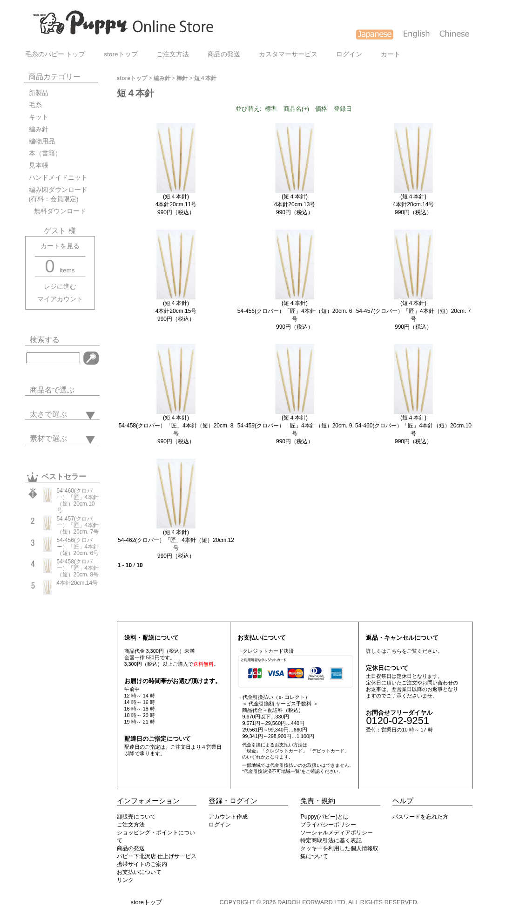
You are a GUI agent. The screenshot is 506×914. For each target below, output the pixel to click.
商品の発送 (224, 54)
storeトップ (120, 54)
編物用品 (42, 141)
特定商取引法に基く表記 (331, 840)
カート (390, 54)
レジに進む (60, 286)
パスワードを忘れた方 (420, 816)
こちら (394, 651)
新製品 (38, 92)
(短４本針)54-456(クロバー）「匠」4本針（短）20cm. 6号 (294, 311)
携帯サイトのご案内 (142, 864)
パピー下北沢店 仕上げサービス (156, 856)
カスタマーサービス (288, 54)
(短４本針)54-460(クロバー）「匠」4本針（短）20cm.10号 (413, 425)
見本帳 (38, 165)
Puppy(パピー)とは (324, 816)
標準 (271, 108)
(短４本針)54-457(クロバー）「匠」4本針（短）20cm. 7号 (413, 311)
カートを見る (60, 246)
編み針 (38, 129)
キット (38, 117)
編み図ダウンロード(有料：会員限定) (58, 194)
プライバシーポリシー (328, 824)
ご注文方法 (172, 54)
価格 (321, 108)
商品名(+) (296, 108)
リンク (125, 880)
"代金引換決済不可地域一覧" (271, 771)
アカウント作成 (228, 816)
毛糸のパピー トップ (55, 54)
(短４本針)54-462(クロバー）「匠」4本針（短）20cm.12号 (176, 540)
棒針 (182, 78)
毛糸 (35, 105)
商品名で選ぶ (52, 390)
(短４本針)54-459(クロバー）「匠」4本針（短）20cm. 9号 (294, 425)
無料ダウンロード (57, 211)
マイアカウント (60, 299)
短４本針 (205, 78)
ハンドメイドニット (58, 177)
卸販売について (136, 816)
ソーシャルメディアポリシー (336, 832)
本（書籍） (45, 153)
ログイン (349, 54)
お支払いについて (139, 872)
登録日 (343, 108)
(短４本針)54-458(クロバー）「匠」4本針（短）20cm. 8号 (176, 425)
